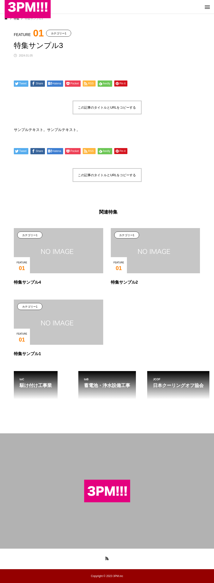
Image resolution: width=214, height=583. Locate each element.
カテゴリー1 (58, 33)
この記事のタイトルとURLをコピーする (107, 107)
